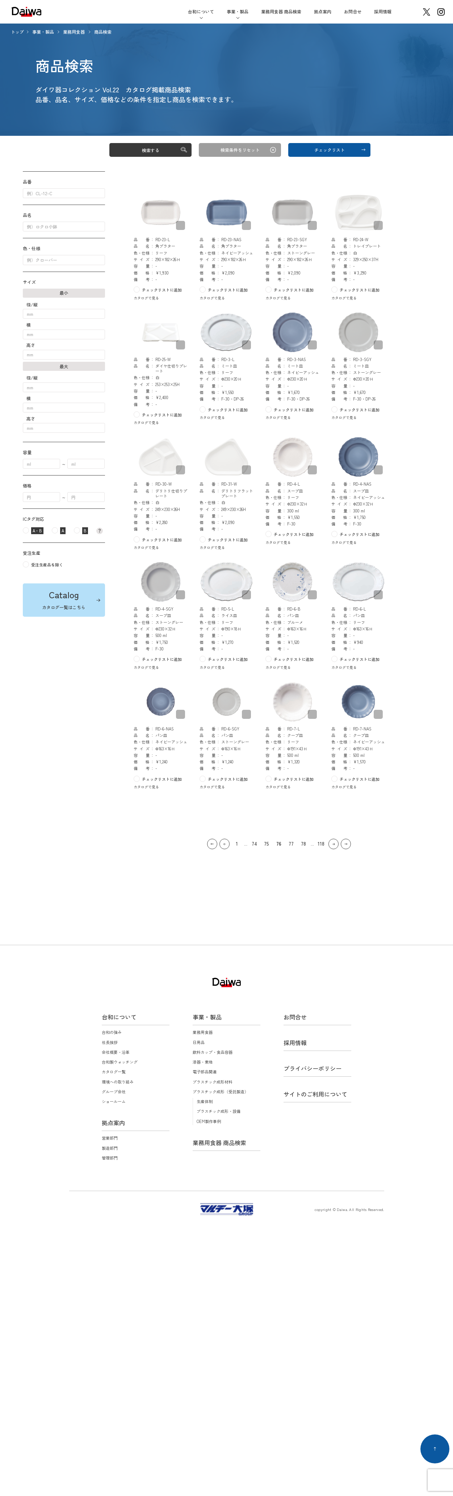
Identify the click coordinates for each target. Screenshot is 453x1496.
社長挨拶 (110, 1042)
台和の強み (112, 1032)
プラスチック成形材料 (212, 1082)
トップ (17, 32)
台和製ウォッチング (120, 1062)
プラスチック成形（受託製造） (220, 1091)
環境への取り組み (118, 1082)
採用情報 (382, 11)
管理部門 (110, 1158)
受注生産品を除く (47, 564)
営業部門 (110, 1138)
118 (321, 843)
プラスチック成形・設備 (218, 1111)
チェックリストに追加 (162, 290)
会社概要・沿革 (116, 1052)
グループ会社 (114, 1091)
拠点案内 (322, 11)
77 (291, 843)
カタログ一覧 (114, 1071)
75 (266, 843)
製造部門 (110, 1148)
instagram (441, 12)
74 (254, 843)
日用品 (199, 1042)
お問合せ (352, 11)
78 (303, 843)
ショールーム (114, 1101)
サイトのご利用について (315, 1094)
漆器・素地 (203, 1062)
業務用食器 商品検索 (281, 11)
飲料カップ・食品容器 (212, 1052)
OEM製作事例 (209, 1121)
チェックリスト (329, 150)
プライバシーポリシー (312, 1068)
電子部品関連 (205, 1071)
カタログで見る (146, 298)
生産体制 (205, 1101)
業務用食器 (74, 32)
